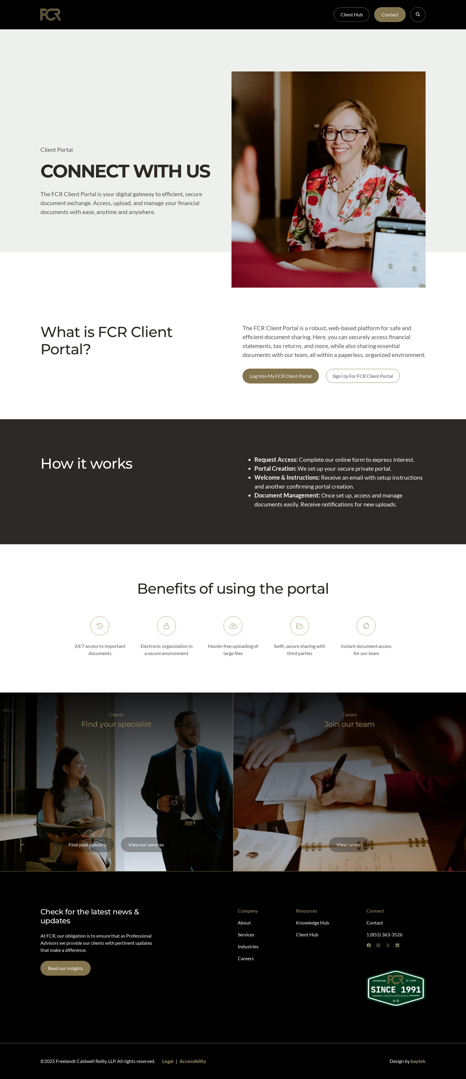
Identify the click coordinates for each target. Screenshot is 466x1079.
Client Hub (352, 14)
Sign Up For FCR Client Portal (363, 376)
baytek (418, 1061)
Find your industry (87, 844)
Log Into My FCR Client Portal (280, 376)
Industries (165, 14)
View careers (349, 844)
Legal (167, 1061)
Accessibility (193, 1061)
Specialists (109, 14)
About (82, 14)
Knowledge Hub (227, 14)
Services (137, 14)
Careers (194, 14)
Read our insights (65, 968)
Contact (390, 14)
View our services (146, 844)
